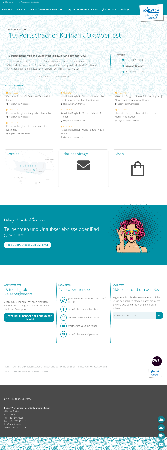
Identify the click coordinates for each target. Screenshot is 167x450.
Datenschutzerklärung (30, 367)
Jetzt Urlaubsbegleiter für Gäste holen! (29, 317)
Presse (45, 371)
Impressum (10, 367)
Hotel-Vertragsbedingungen (92, 367)
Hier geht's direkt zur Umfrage (27, 245)
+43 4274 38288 (15, 417)
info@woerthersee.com (15, 424)
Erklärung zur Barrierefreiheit (60, 367)
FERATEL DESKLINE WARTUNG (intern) (22, 371)
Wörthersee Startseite (28, 2)
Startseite (7, 2)
